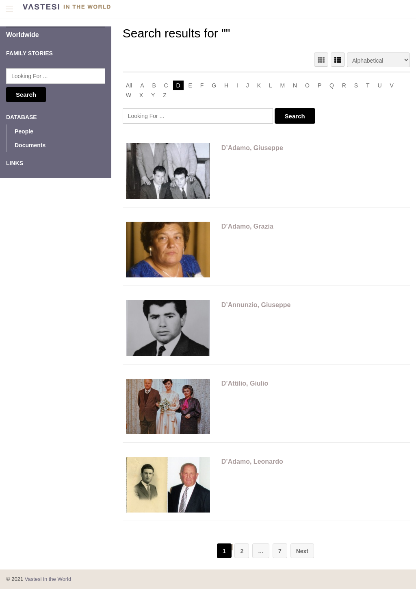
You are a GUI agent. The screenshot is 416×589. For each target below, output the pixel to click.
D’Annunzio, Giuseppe (256, 304)
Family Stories (29, 53)
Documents (30, 145)
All (129, 85)
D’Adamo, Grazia (247, 226)
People (24, 131)
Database (21, 117)
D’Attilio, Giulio (245, 383)
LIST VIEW (338, 59)
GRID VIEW (321, 59)
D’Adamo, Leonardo (252, 461)
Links (14, 163)
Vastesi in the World (48, 579)
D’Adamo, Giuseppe (252, 147)
